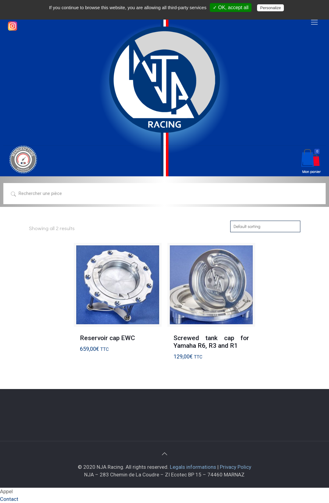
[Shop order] (265, 226)
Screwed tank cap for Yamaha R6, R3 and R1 (211, 341)
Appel (6, 491)
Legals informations (193, 467)
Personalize (270, 8)
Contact (9, 499)
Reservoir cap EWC (107, 338)
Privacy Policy (235, 467)
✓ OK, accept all (231, 7)
